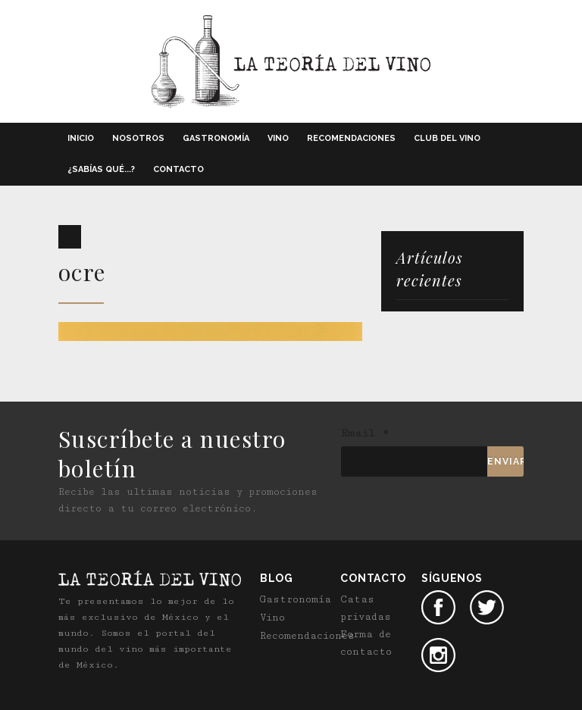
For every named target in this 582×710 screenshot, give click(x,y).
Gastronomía (216, 138)
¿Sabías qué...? (101, 169)
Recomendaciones (351, 138)
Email (365, 433)
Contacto (178, 169)
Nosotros (138, 138)
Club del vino (447, 138)
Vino (278, 138)
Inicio (80, 138)
